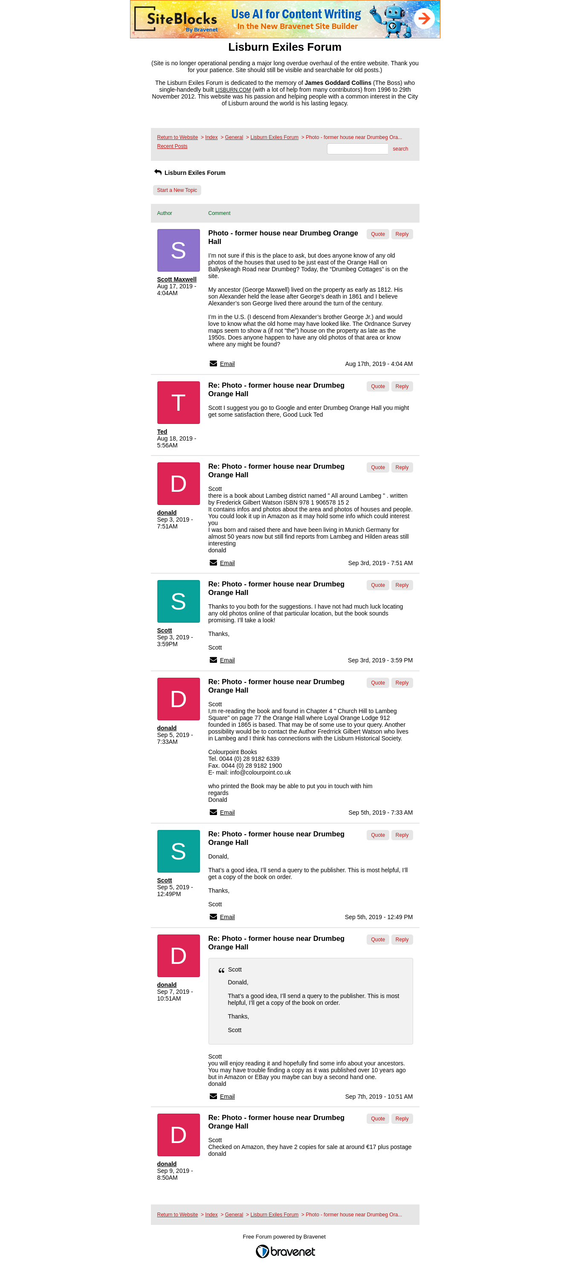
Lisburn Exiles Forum (274, 137)
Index (211, 137)
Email (227, 363)
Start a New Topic (177, 190)
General (234, 137)
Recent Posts (172, 146)
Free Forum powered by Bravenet (285, 1236)
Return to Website (177, 137)
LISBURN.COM (233, 90)
